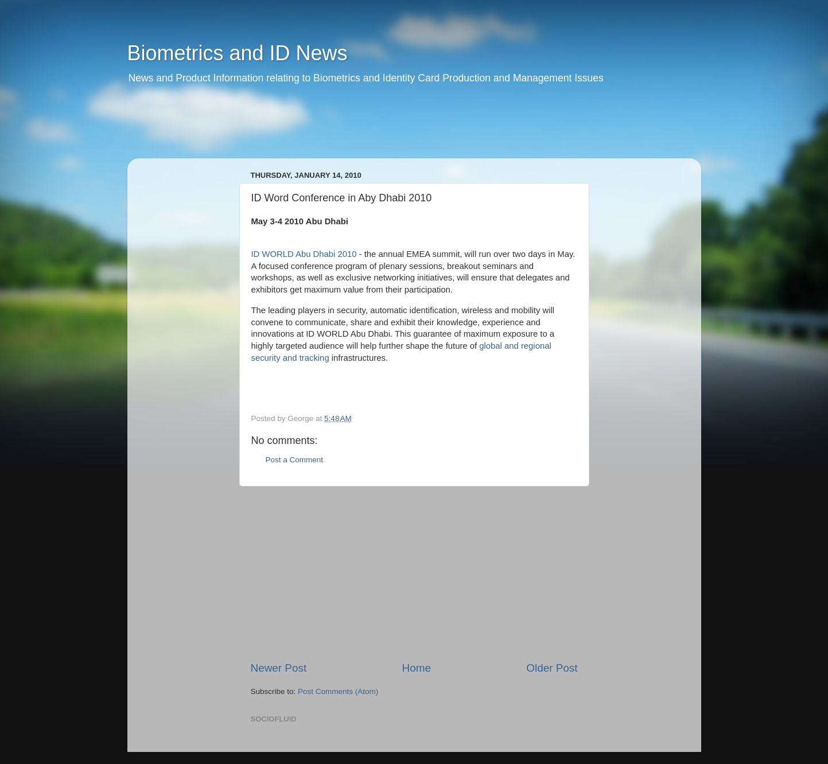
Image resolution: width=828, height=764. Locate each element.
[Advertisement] (348, 129)
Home (416, 668)
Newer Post (279, 668)
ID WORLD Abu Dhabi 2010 (304, 254)
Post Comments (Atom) (338, 691)
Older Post (551, 668)
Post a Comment (295, 459)
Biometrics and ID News (237, 53)
